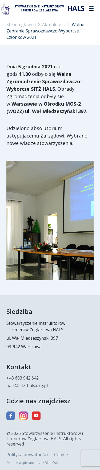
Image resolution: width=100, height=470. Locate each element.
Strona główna (21, 24)
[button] (91, 8)
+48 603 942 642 (22, 378)
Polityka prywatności (27, 454)
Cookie (61, 454)
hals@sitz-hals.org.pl (27, 385)
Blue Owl (51, 462)
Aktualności (53, 24)
